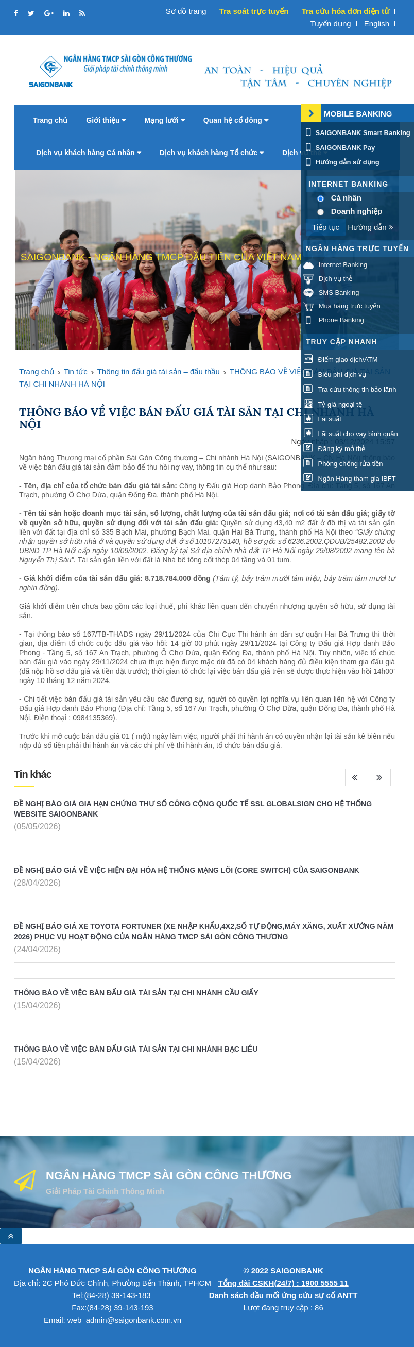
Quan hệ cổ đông (235, 120)
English (376, 23)
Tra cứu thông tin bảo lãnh (349, 389)
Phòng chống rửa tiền (343, 464)
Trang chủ (50, 120)
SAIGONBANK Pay (339, 148)
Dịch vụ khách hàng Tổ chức (212, 152)
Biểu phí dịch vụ (334, 374)
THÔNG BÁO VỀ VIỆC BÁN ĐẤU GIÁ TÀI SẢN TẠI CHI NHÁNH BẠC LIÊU (136, 1049)
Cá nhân (346, 197)
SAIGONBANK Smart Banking (356, 133)
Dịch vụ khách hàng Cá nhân (88, 152)
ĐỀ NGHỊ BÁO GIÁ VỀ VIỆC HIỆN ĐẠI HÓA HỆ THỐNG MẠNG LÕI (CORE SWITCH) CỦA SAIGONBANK (186, 870)
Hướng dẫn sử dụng (341, 162)
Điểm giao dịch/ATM (340, 359)
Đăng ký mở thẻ (334, 449)
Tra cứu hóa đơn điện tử (345, 11)
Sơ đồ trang (186, 11)
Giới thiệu (106, 120)
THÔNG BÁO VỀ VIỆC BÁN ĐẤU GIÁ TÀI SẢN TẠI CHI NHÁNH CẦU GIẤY (136, 993)
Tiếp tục (325, 227)
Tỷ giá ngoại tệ (332, 404)
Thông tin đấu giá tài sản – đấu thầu (158, 371)
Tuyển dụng (330, 23)
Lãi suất (322, 419)
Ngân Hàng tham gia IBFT (349, 479)
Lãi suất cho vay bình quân (350, 434)
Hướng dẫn (370, 227)
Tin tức (76, 371)
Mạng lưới (164, 120)
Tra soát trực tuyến (254, 11)
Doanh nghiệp (357, 211)
